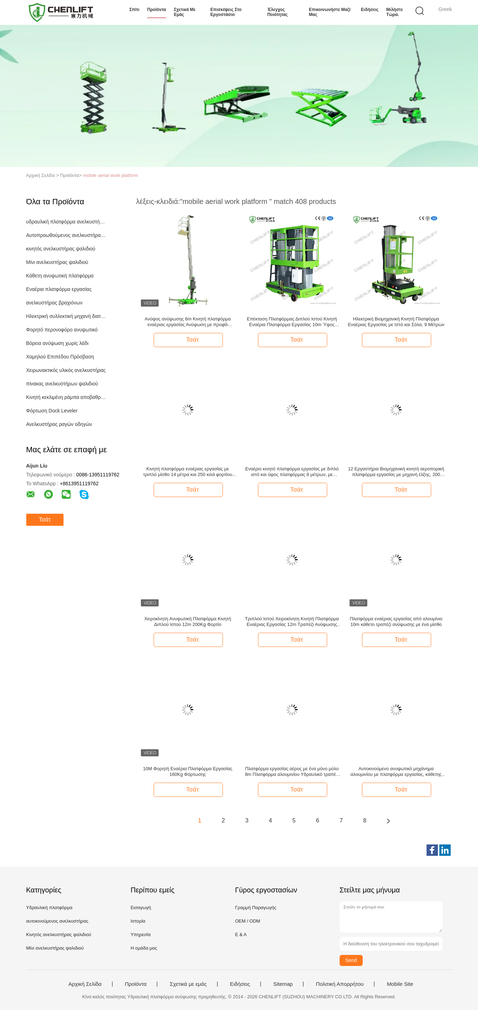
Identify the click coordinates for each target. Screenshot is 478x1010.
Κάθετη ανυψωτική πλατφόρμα (60, 276)
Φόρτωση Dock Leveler (52, 411)
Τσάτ (44, 520)
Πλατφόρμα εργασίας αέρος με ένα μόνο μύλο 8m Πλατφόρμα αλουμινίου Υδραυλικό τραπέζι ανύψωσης (292, 771)
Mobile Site (400, 984)
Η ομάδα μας (144, 948)
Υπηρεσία (141, 934)
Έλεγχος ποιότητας (277, 12)
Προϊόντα (156, 9)
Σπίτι (134, 9)
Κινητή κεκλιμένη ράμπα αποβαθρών (66, 397)
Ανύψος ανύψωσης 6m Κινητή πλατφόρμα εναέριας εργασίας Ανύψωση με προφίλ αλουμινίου (187, 322)
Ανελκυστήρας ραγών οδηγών (59, 424)
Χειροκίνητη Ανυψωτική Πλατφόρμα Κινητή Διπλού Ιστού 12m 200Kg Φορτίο (187, 621)
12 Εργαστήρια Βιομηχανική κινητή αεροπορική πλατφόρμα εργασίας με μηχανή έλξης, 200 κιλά (396, 471)
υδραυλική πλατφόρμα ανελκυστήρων (66, 222)
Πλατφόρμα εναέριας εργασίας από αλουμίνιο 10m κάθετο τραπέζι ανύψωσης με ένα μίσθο (396, 621)
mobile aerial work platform (110, 175)
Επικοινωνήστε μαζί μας (330, 12)
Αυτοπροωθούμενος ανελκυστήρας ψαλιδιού (66, 235)
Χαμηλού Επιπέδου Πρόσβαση (60, 357)
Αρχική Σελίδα (85, 984)
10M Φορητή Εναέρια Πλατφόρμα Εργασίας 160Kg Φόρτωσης (187, 771)
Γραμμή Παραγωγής (255, 907)
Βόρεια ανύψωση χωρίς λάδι (57, 343)
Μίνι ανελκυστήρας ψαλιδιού (57, 262)
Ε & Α (241, 934)
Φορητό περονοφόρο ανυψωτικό (62, 330)
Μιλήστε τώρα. (394, 12)
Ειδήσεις (369, 9)
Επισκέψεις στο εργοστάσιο (226, 12)
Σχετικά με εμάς (185, 12)
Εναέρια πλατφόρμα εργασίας (59, 289)
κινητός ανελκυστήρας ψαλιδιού (60, 249)
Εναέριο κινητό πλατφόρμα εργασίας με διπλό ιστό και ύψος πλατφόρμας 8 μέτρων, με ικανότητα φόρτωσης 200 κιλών (292, 471)
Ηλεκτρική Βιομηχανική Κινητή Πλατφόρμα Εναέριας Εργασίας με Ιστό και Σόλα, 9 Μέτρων (396, 321)
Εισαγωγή (141, 907)
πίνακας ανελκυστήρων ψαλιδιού (62, 384)
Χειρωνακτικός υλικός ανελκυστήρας (66, 370)
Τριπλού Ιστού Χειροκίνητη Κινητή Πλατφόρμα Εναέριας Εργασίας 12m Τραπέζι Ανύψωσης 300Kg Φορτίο (292, 621)
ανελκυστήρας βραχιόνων (54, 303)
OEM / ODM (247, 921)
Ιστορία (138, 921)
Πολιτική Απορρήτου (339, 984)
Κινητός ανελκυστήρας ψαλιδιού (58, 934)
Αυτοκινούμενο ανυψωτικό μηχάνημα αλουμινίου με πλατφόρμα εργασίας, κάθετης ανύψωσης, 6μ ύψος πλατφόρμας (396, 771)
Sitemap (283, 984)
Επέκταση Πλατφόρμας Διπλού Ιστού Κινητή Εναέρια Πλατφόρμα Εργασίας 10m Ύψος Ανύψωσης (292, 322)
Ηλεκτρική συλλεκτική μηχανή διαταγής (66, 316)
